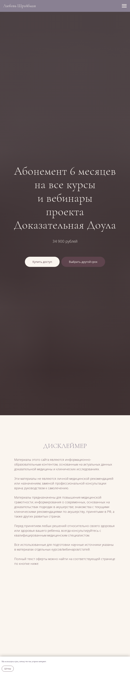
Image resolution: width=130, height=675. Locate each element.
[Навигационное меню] (124, 6)
